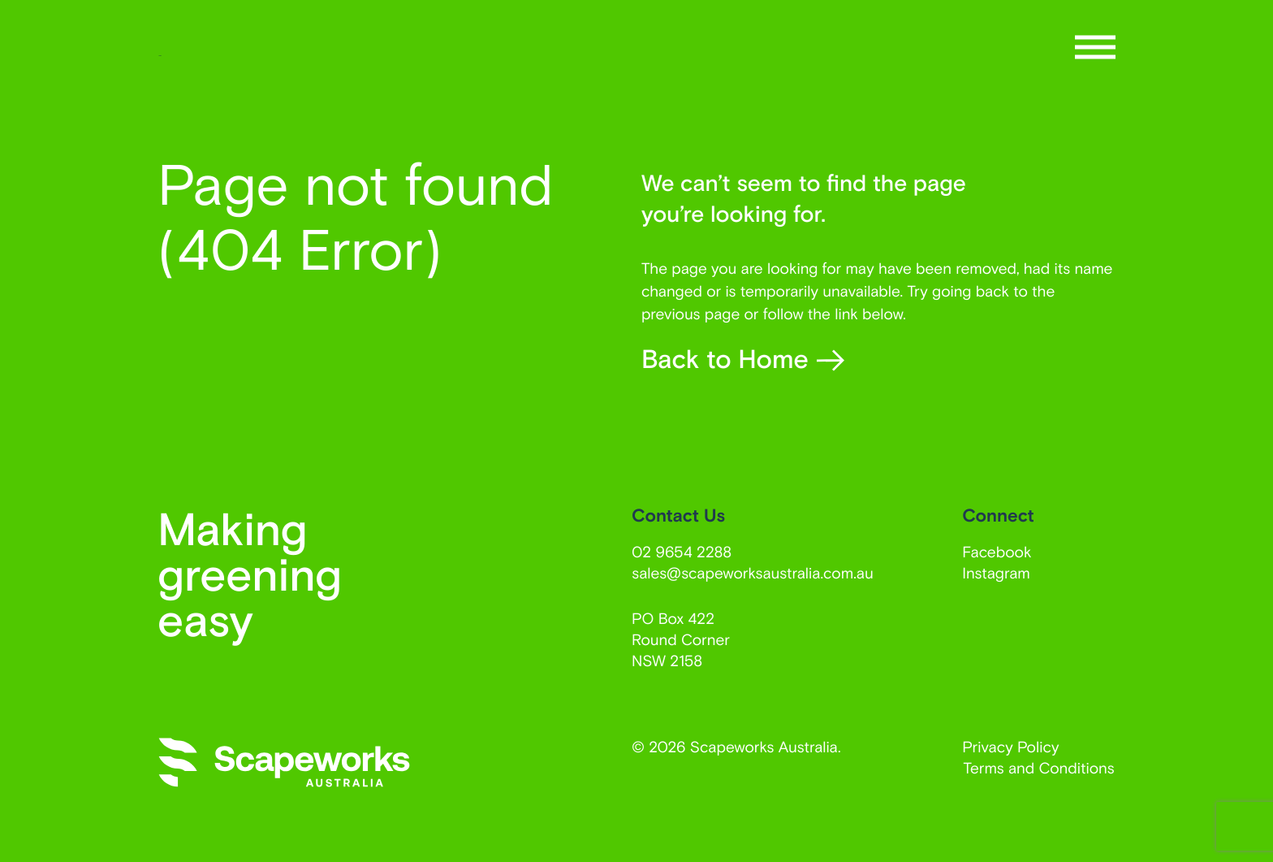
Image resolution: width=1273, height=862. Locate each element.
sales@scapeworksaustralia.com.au (753, 572)
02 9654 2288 (681, 551)
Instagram (996, 572)
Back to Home (742, 358)
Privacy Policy (1010, 746)
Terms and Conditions (1039, 767)
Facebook (996, 551)
